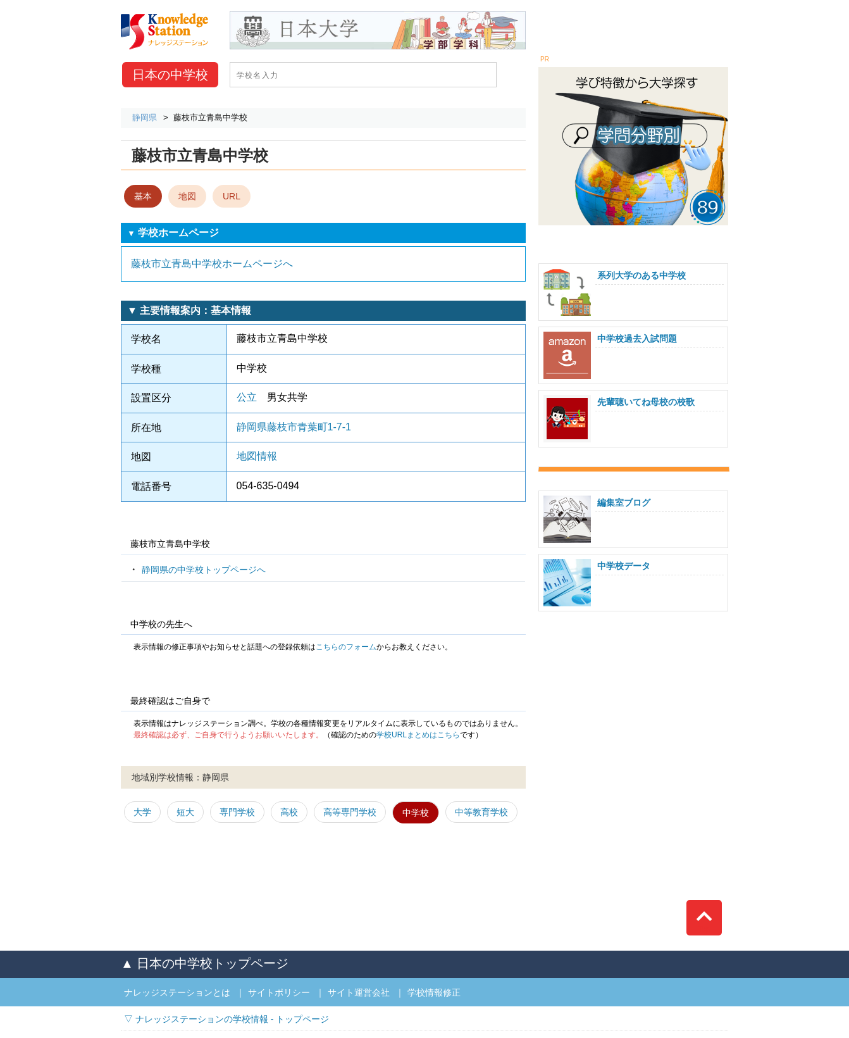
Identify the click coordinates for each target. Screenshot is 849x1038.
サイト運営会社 (359, 992)
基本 (143, 196)
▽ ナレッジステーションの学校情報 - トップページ (226, 1019)
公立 (247, 397)
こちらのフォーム (346, 646)
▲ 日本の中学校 (204, 963)
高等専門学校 (349, 812)
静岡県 (144, 117)
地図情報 (257, 456)
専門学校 (237, 812)
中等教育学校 (481, 812)
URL (231, 196)
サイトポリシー (279, 992)
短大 (185, 812)
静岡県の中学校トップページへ (204, 570)
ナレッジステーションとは (177, 992)
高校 (289, 812)
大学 (142, 812)
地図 (187, 196)
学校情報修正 (434, 992)
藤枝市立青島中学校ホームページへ (212, 263)
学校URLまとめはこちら (418, 734)
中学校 (170, 75)
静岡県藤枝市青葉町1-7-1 (294, 427)
